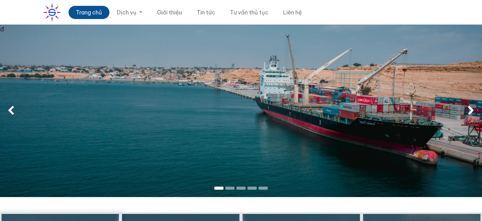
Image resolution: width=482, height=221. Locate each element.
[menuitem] (89, 12)
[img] (19, 111)
